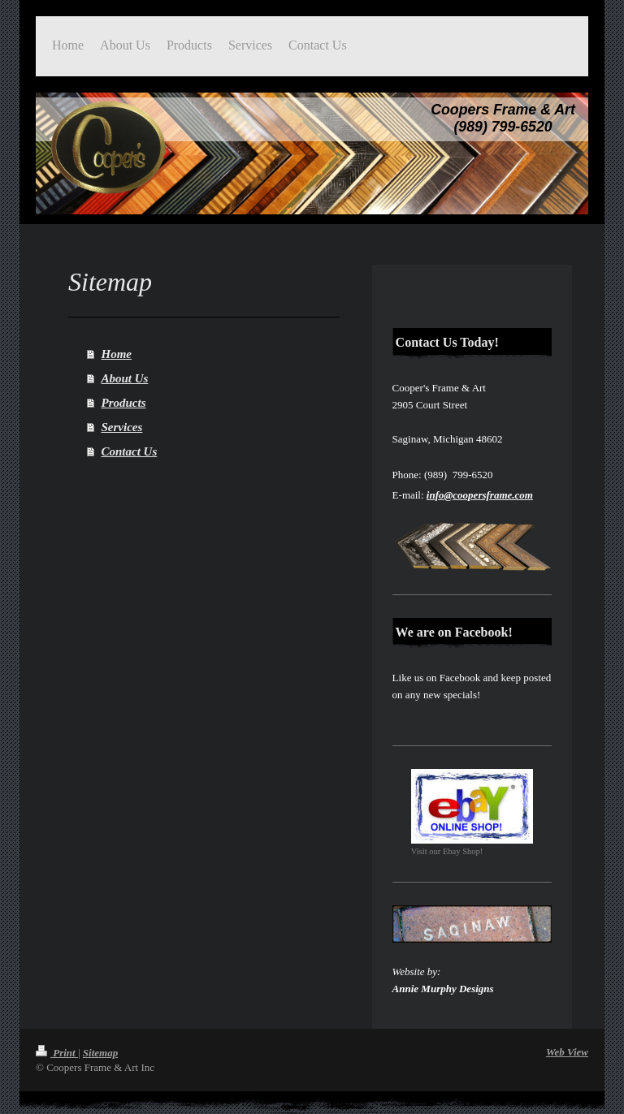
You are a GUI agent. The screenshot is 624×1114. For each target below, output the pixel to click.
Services (122, 427)
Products (124, 402)
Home (117, 354)
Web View (567, 1052)
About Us (125, 378)
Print (57, 1053)
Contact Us (130, 451)
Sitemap (100, 1053)
